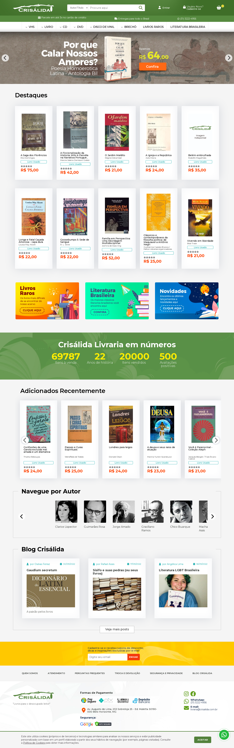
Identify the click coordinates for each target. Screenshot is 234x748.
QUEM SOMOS (30, 673)
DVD (78, 26)
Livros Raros (153, 26)
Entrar (164, 7)
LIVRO (47, 26)
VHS (30, 26)
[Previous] (5, 58)
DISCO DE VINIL (102, 26)
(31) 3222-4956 (186, 19)
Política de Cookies (34, 742)
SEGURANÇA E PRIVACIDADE (166, 673)
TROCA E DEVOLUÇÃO (127, 673)
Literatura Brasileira (187, 26)
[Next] (228, 58)
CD (63, 26)
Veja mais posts (117, 629)
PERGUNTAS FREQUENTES (90, 673)
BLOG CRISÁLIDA (202, 673)
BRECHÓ (128, 26)
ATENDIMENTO (56, 673)
